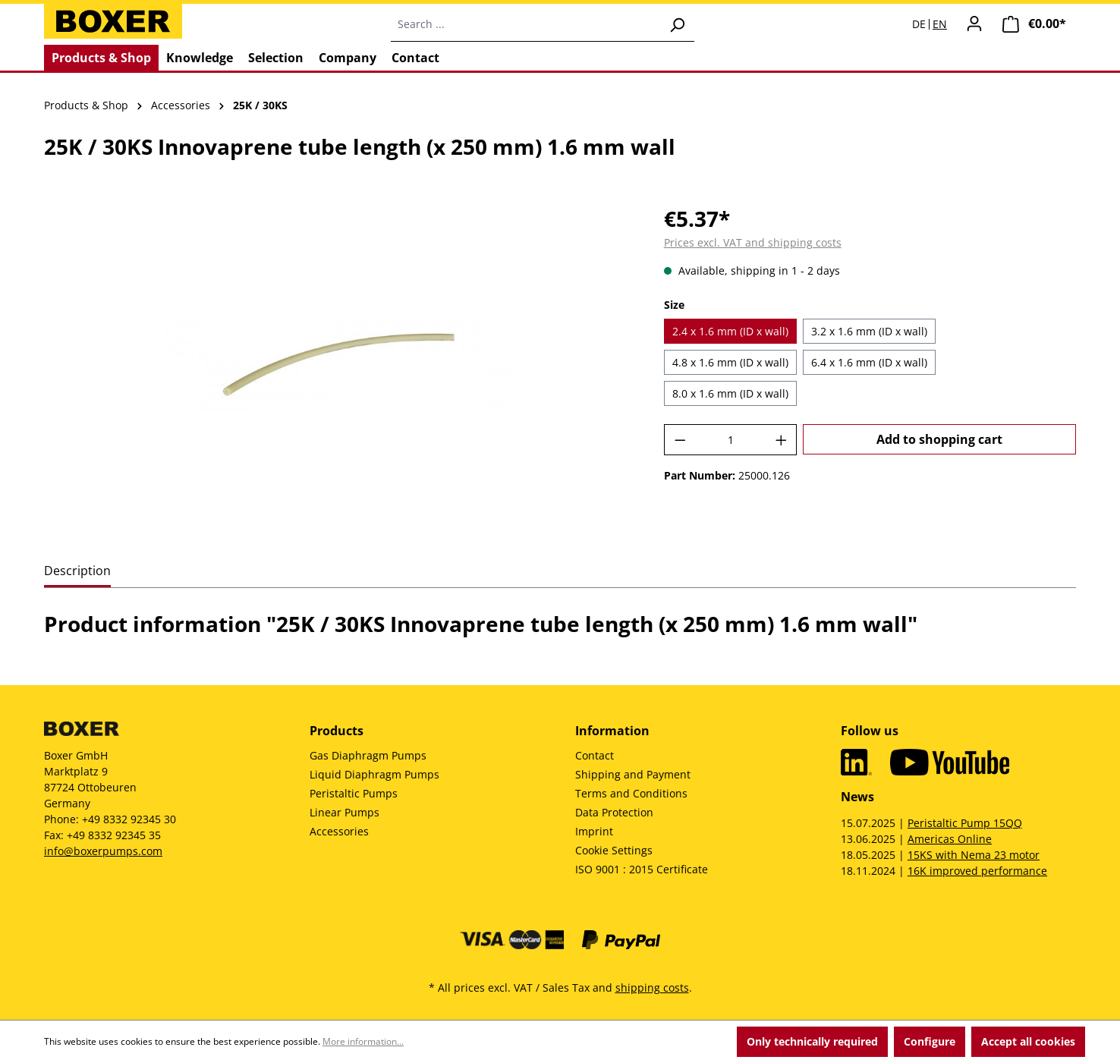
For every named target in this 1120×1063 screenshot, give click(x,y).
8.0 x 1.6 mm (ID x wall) (730, 393)
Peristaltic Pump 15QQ (965, 823)
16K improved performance (977, 870)
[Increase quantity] (782, 439)
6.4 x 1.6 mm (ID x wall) (869, 362)
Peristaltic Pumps (354, 793)
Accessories (339, 831)
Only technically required (812, 1041)
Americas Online (950, 839)
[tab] (77, 571)
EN (940, 24)
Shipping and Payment (633, 774)
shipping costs (652, 987)
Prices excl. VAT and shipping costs (753, 242)
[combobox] (525, 24)
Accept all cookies (1028, 1041)
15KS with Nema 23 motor (974, 855)
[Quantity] (730, 439)
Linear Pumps (344, 812)
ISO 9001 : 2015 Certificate (641, 869)
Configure (929, 1041)
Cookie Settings (614, 850)
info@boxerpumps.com (103, 851)
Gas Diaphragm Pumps (368, 755)
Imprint (594, 831)
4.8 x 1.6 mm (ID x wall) (730, 362)
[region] (339, 366)
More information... (363, 1041)
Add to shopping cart (939, 439)
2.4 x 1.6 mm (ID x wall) (730, 331)
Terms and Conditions (631, 793)
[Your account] (974, 23)
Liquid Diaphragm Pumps (374, 774)
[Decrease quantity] (680, 439)
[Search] (676, 24)
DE (919, 24)
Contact (594, 755)
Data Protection (614, 812)
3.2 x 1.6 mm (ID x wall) (869, 331)
